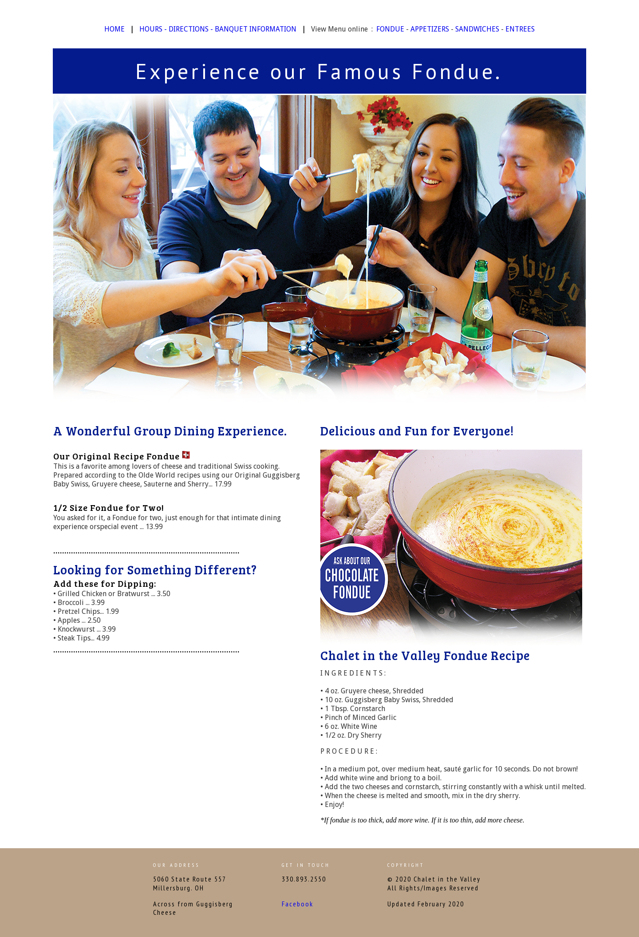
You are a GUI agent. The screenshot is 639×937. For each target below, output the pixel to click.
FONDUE (390, 29)
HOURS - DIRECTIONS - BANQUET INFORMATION (217, 29)
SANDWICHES (477, 29)
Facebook (297, 903)
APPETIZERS (429, 29)
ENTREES (520, 29)
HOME (114, 29)
